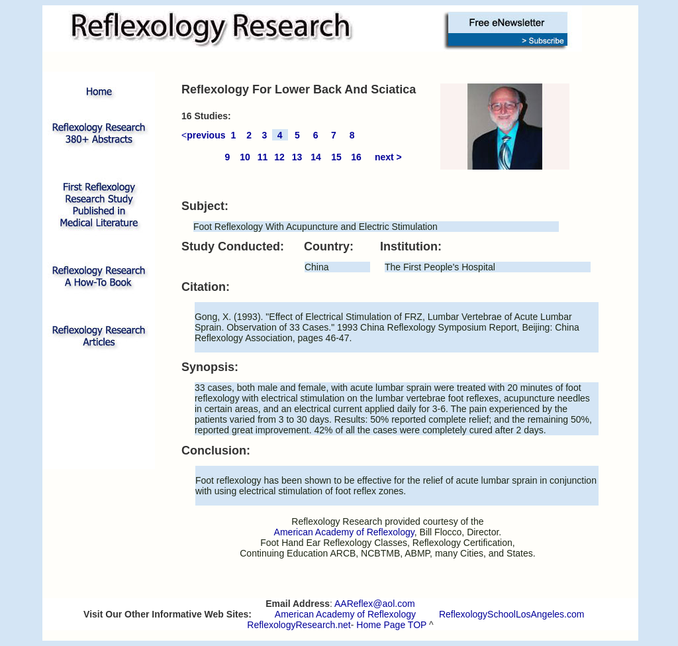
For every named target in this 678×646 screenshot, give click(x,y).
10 (245, 157)
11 (263, 157)
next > (388, 157)
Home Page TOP (391, 624)
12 (279, 157)
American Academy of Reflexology (345, 614)
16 (356, 157)
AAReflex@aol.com (374, 603)
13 (297, 157)
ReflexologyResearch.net (298, 624)
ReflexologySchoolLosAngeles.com (511, 614)
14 (316, 157)
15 (336, 157)
